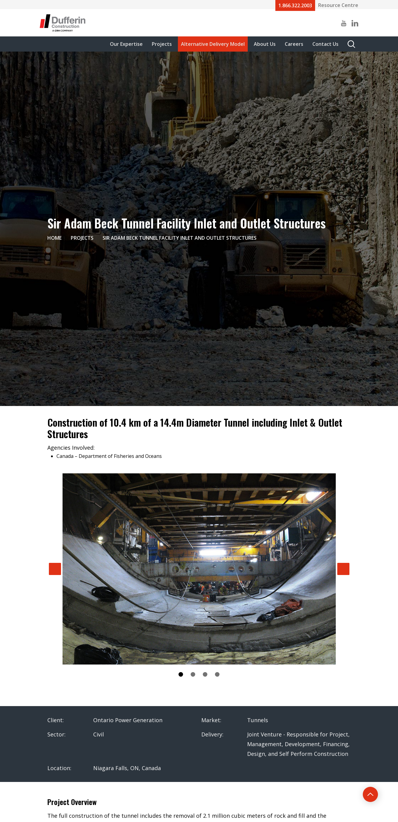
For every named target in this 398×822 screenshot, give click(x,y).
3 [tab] (205, 674)
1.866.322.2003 (295, 5)
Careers (294, 44)
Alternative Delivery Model (213, 44)
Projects (162, 44)
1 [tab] (180, 674)
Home (54, 238)
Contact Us (325, 44)
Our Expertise (126, 44)
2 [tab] (193, 674)
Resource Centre (338, 5)
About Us (265, 44)
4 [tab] (217, 674)
